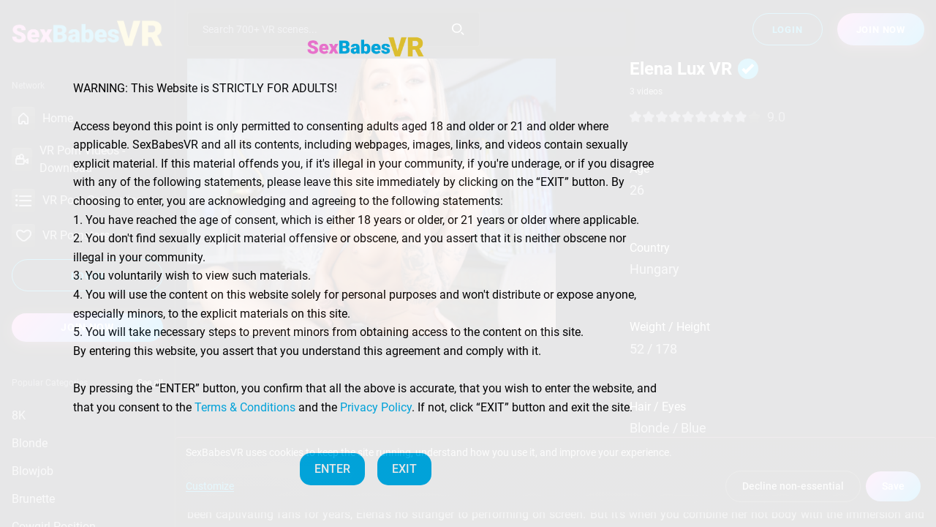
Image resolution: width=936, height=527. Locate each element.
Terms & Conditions (245, 407)
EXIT (404, 469)
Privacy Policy (376, 407)
